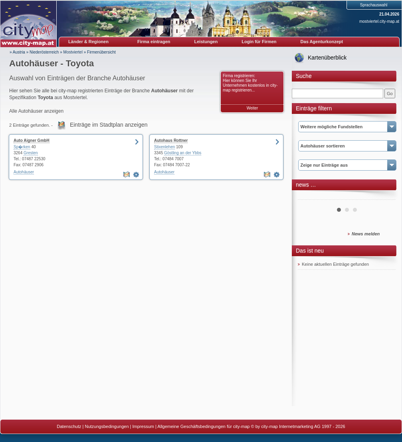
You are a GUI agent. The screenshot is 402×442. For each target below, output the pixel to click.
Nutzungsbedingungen (107, 426)
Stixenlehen (164, 147)
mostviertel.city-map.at (379, 21)
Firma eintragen (153, 41)
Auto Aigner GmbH (32, 140)
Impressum (143, 426)
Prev (308, 196)
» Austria (17, 52)
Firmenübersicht (101, 52)
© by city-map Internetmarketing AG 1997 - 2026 (298, 426)
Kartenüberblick (327, 57)
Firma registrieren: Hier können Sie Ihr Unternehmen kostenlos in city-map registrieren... (250, 83)
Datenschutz (69, 426)
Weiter (252, 108)
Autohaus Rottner (171, 140)
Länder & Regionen (88, 41)
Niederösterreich (44, 52)
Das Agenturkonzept (322, 41)
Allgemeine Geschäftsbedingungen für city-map (203, 426)
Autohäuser (24, 172)
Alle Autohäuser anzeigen (36, 111)
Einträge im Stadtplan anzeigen (109, 124)
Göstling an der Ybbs (182, 153)
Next (385, 196)
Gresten (31, 153)
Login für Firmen (259, 41)
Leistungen (206, 41)
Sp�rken (22, 147)
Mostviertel (73, 52)
